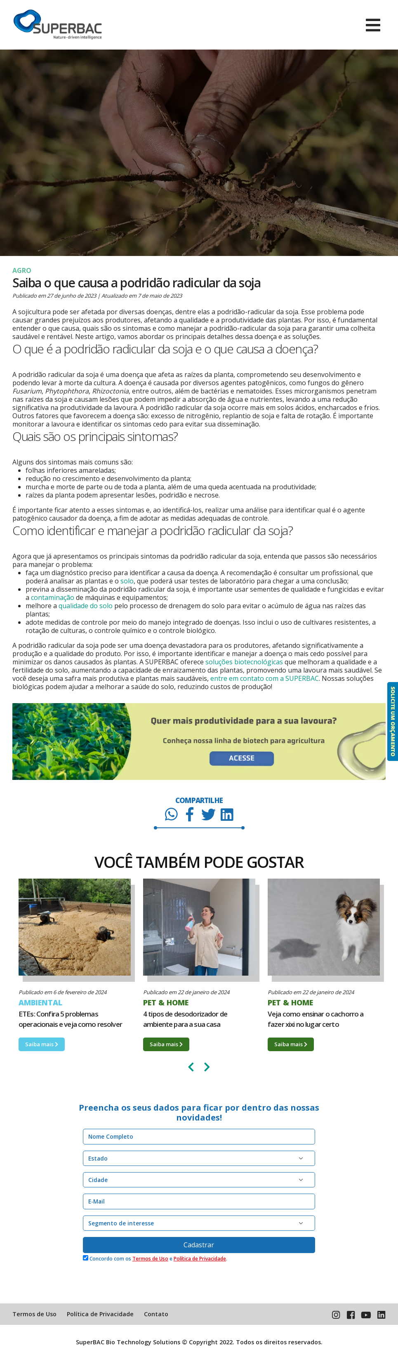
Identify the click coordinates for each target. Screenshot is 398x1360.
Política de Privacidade (200, 1258)
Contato (156, 1314)
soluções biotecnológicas (244, 661)
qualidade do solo (86, 605)
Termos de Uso (150, 1258)
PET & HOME (165, 1002)
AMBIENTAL (40, 1002)
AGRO (21, 270)
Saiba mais (41, 1044)
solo (127, 580)
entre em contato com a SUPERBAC (264, 678)
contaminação (52, 597)
